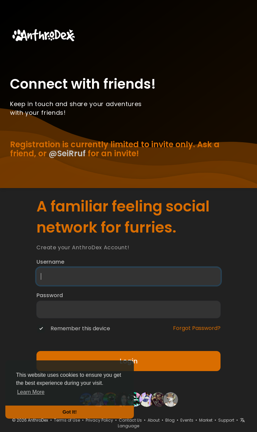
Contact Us (130, 420)
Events (186, 420)
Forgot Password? (197, 328)
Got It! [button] (70, 412)
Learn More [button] (31, 392)
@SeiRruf (67, 153)
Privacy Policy (99, 420)
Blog (170, 420)
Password (49, 295)
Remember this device (80, 328)
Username (50, 262)
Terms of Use (67, 420)
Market (205, 420)
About (154, 420)
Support (226, 420)
